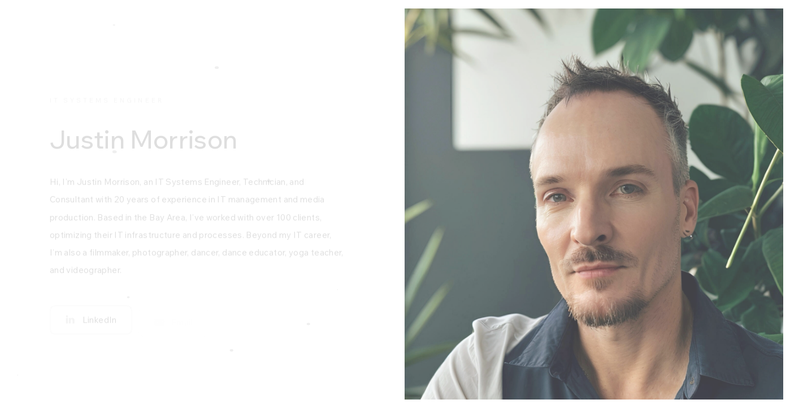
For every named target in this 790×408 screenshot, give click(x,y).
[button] (91, 322)
